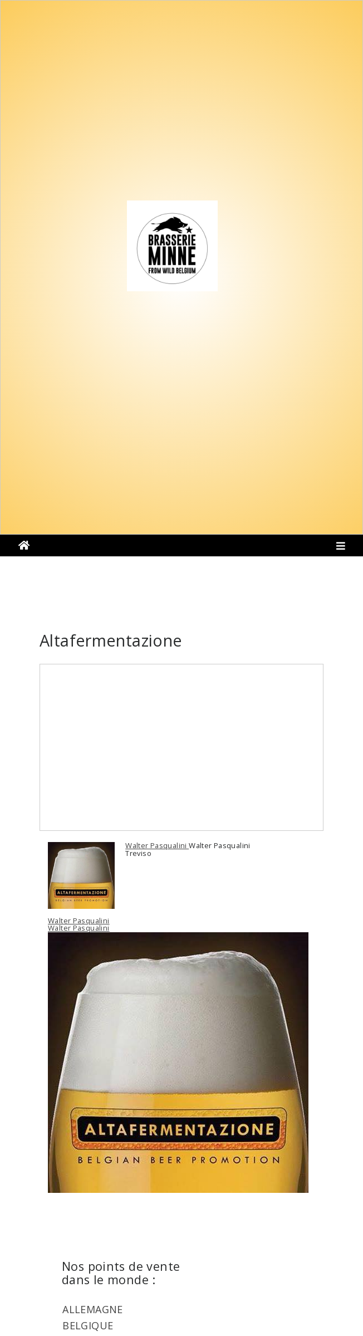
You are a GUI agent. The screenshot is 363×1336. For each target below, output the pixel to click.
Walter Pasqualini (157, 845)
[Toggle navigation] (341, 549)
